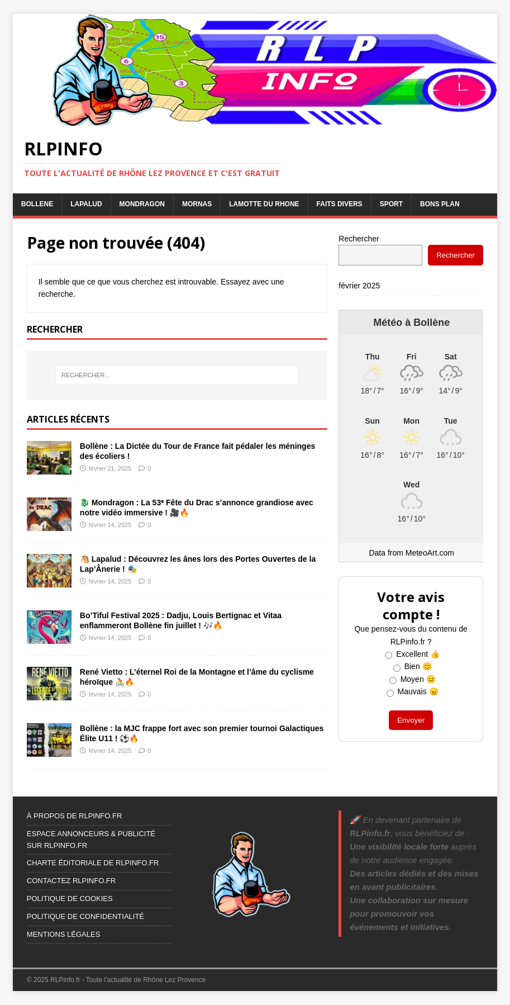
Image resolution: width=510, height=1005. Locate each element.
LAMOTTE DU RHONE (264, 204)
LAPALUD (86, 204)
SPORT (391, 204)
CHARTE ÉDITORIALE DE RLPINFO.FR (93, 863)
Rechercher (359, 238)
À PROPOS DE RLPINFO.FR (74, 816)
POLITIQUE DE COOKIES (70, 898)
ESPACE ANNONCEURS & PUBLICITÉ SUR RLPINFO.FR (91, 839)
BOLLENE (37, 204)
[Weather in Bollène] (411, 356)
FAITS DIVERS (340, 204)
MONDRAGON (142, 204)
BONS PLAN (440, 204)
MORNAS (197, 204)
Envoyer (411, 720)
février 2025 (359, 285)
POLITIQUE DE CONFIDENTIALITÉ (85, 916)
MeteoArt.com (430, 552)
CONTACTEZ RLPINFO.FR (71, 880)
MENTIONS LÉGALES (63, 934)
